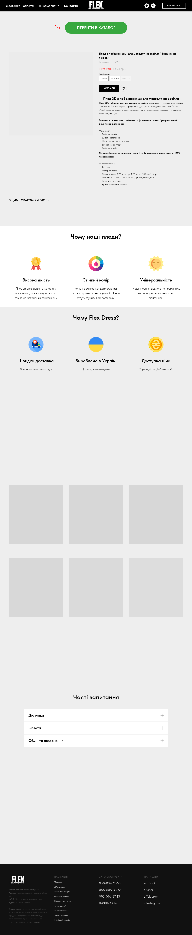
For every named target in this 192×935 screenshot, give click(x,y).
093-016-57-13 (109, 896)
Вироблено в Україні (96, 360)
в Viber (148, 890)
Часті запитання (61, 910)
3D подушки (59, 887)
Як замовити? (49, 6)
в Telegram (151, 896)
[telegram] (153, 5)
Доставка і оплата (20, 6)
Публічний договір (62, 920)
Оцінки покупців (61, 915)
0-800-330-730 (110, 903)
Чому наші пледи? (62, 891)
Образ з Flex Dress (62, 901)
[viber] (146, 5)
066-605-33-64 (110, 890)
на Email (149, 883)
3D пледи (58, 882)
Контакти (71, 6)
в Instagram (152, 903)
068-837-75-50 (110, 883)
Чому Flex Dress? (61, 896)
